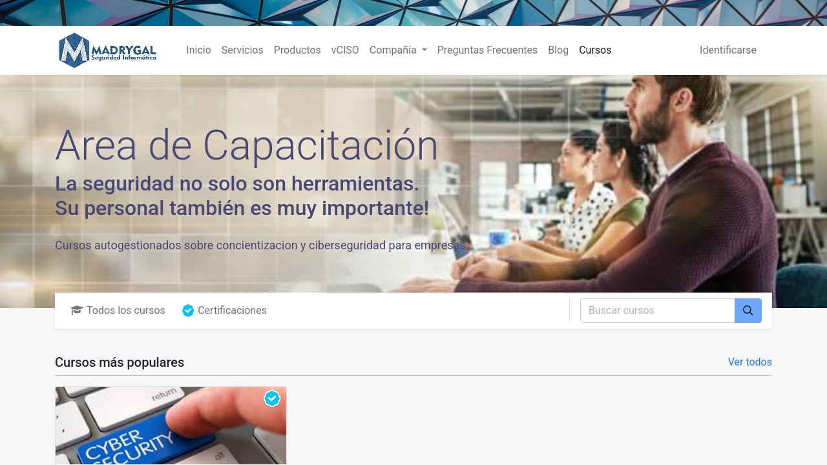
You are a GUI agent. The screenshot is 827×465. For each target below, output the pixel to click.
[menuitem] (198, 50)
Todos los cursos (117, 310)
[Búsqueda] (748, 310)
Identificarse (728, 50)
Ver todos (750, 362)
